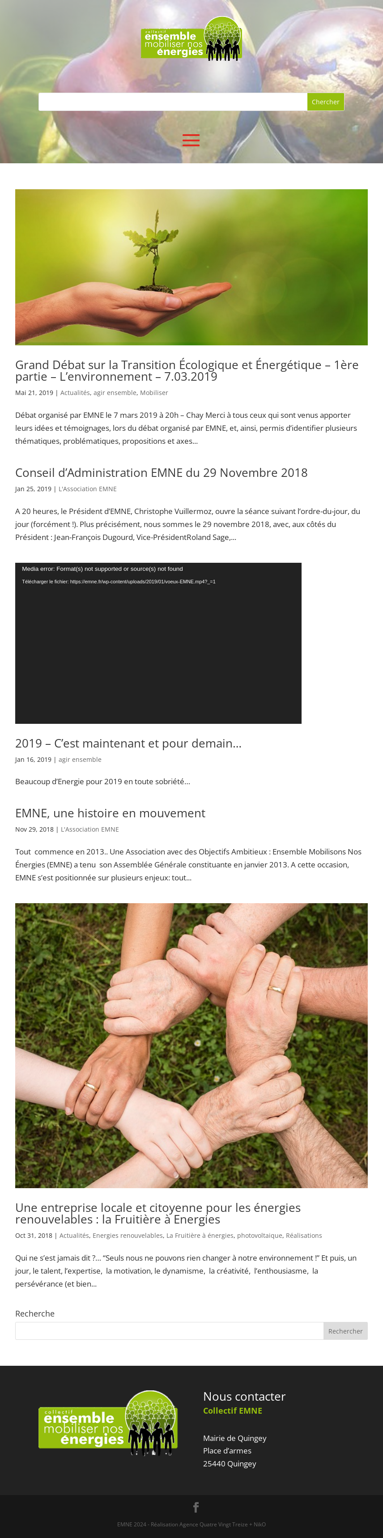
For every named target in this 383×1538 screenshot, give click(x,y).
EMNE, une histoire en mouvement (110, 813)
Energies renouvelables (128, 1235)
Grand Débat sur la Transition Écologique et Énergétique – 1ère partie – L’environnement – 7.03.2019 (187, 370)
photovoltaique (259, 1235)
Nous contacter (244, 1396)
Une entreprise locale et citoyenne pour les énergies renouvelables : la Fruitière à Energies (158, 1213)
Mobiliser (154, 392)
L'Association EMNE (88, 488)
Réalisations (304, 1235)
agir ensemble (115, 392)
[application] (158, 643)
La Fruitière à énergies (200, 1235)
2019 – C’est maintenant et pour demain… (128, 743)
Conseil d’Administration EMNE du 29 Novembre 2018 (161, 472)
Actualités (75, 392)
